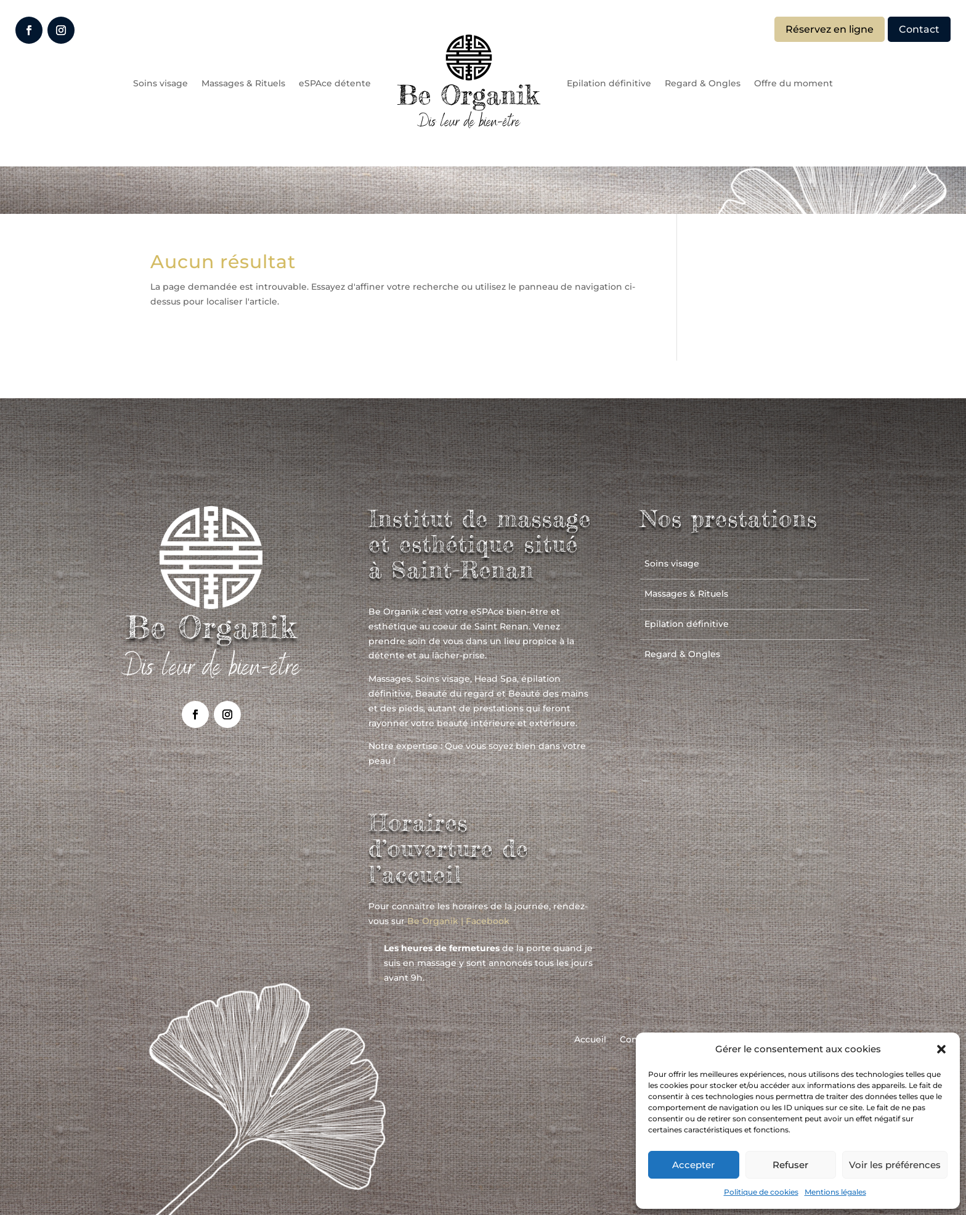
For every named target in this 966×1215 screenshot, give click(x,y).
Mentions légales (835, 1192)
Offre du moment (793, 83)
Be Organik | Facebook (458, 921)
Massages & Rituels (243, 83)
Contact (919, 29)
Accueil (590, 1040)
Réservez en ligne (829, 29)
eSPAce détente (335, 83)
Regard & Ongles (703, 83)
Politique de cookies (761, 1192)
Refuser (790, 1165)
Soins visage (160, 83)
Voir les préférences (895, 1165)
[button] (941, 1049)
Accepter (693, 1165)
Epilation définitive (609, 83)
